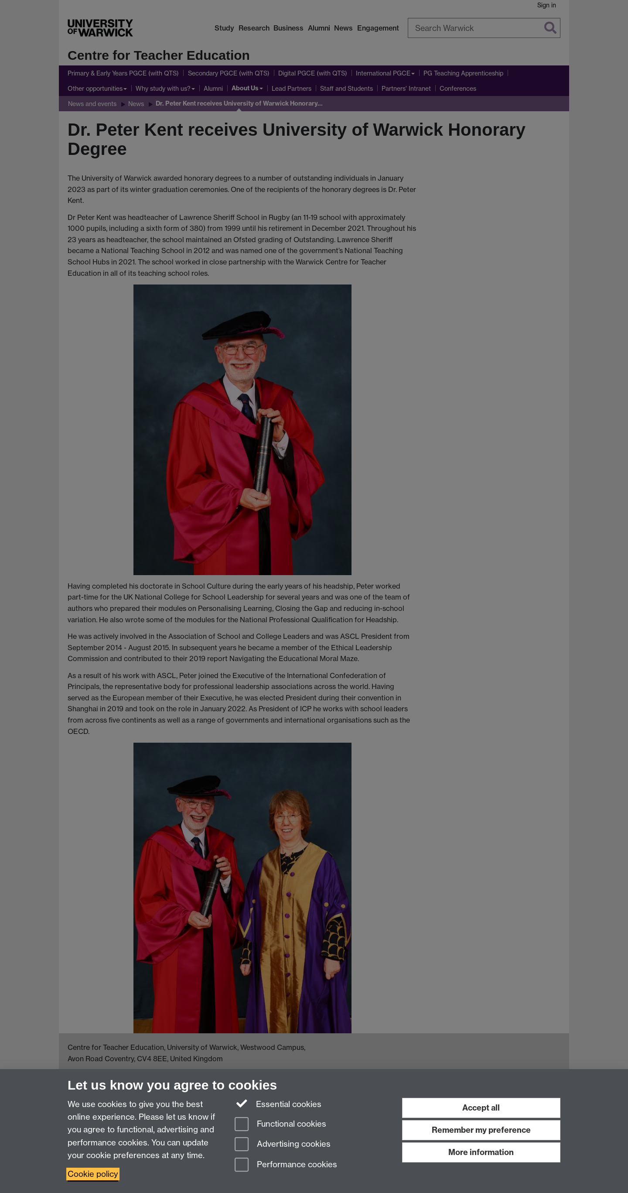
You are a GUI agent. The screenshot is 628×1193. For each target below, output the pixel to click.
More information (481, 1152)
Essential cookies (278, 1103)
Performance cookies (286, 1165)
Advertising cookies (283, 1145)
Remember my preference (481, 1130)
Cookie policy (93, 1174)
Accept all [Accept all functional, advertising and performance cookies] (481, 1108)
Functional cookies (280, 1125)
